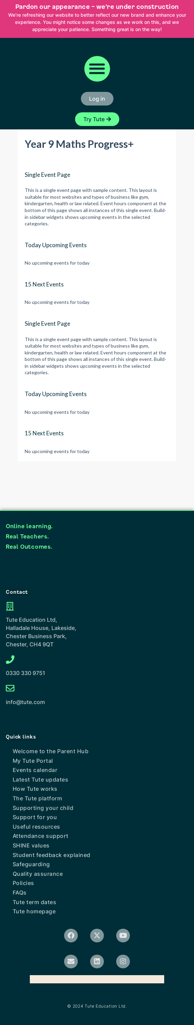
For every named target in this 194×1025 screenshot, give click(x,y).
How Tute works (35, 788)
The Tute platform (37, 798)
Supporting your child (43, 807)
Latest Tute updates (41, 779)
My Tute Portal (33, 760)
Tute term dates (35, 902)
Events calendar (35, 770)
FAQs (20, 892)
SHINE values (31, 845)
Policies (23, 883)
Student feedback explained (51, 855)
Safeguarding (31, 864)
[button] (97, 69)
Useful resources (36, 826)
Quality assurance (38, 873)
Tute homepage (34, 911)
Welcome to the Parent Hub (51, 751)
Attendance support (41, 835)
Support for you (35, 817)
